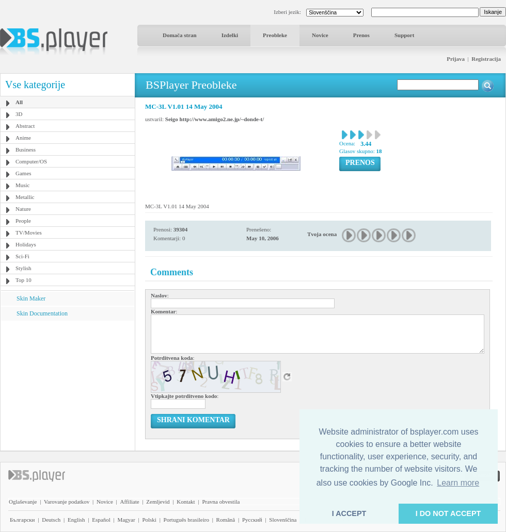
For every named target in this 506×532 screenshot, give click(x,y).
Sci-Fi (22, 256)
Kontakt (186, 501)
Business (25, 149)
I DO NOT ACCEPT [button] (448, 513)
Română (225, 520)
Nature (23, 209)
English (76, 520)
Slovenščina (282, 520)
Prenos (361, 35)
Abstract (25, 126)
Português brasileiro (186, 520)
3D (18, 114)
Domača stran (180, 35)
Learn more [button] (458, 482)
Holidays (25, 244)
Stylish (23, 268)
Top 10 (23, 280)
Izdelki (230, 35)
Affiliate (129, 501)
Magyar (126, 520)
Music (22, 185)
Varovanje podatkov (66, 501)
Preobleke (275, 35)
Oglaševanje (23, 501)
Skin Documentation (42, 313)
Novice (320, 35)
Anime (23, 138)
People (23, 221)
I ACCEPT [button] (349, 513)
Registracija (486, 59)
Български (22, 520)
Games (23, 173)
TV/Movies (28, 232)
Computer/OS (31, 161)
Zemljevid (157, 501)
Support (404, 35)
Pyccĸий (252, 520)
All (19, 102)
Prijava (456, 59)
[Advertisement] (67, 385)
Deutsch (51, 520)
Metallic (25, 197)
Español (101, 520)
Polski (149, 520)
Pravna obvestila (221, 501)
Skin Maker (31, 298)
